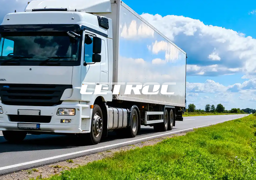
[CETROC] (128, 89)
